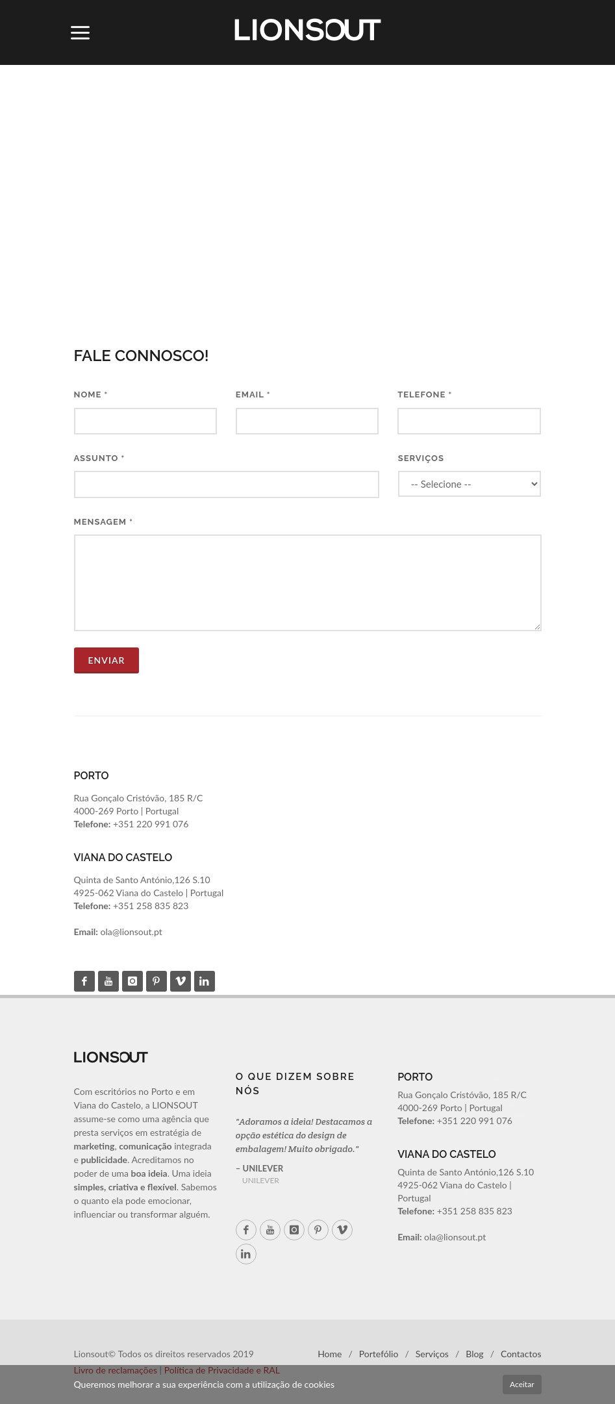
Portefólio (379, 1353)
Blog (474, 1353)
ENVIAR (106, 660)
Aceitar (522, 1384)
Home (330, 1353)
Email (253, 394)
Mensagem (103, 522)
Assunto (99, 458)
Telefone (424, 394)
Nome (91, 394)
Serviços (421, 458)
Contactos (521, 1353)
